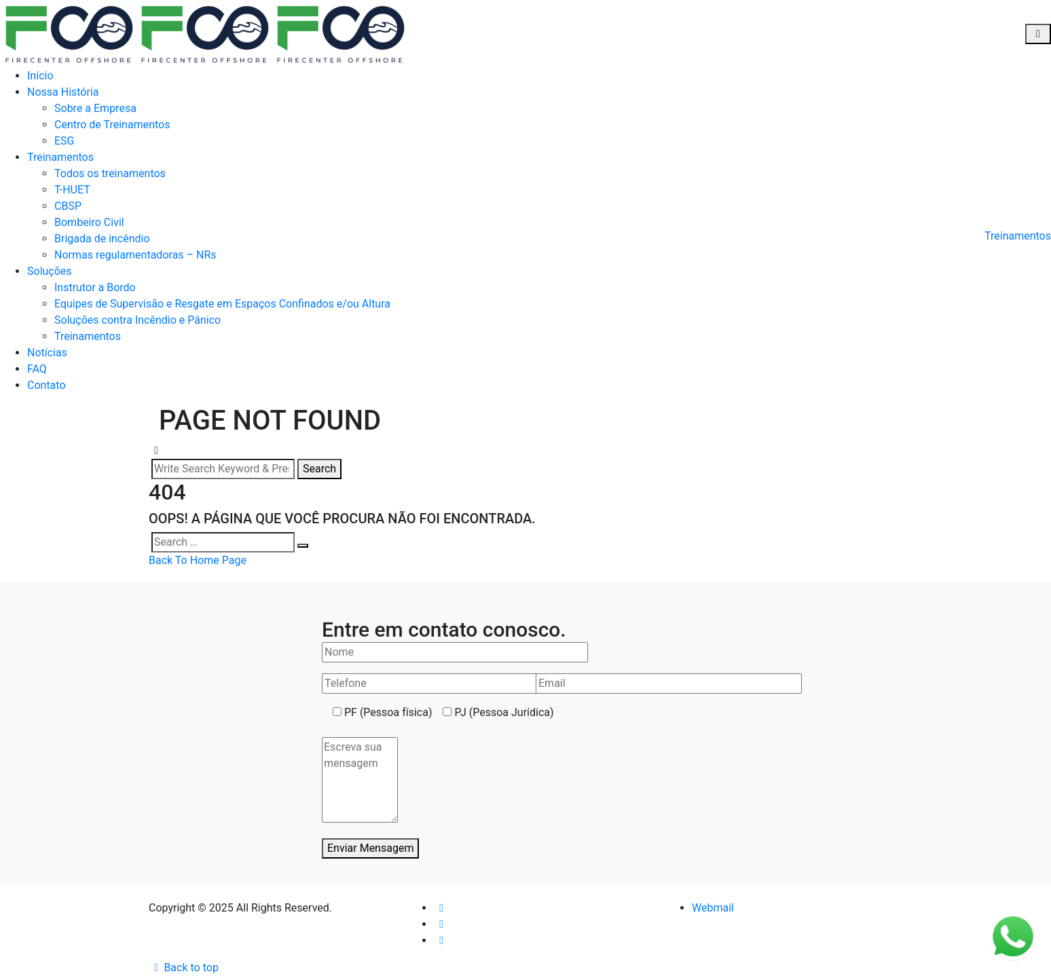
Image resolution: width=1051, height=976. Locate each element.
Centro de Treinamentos (112, 124)
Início (40, 75)
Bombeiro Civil (89, 222)
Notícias (47, 352)
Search (319, 468)
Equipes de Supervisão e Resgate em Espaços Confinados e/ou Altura (222, 303)
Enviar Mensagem (370, 848)
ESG (64, 140)
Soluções (49, 271)
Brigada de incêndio (102, 238)
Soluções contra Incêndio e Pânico (137, 320)
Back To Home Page (197, 560)
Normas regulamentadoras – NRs (135, 254)
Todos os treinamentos (110, 173)
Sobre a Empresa (95, 108)
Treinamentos (60, 157)
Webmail (713, 907)
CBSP (67, 206)
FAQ (37, 368)
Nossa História (63, 92)
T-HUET (72, 189)
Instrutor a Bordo (95, 287)
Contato (46, 385)
